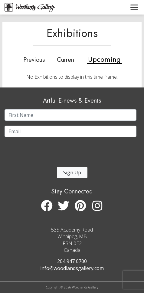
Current (66, 60)
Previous (34, 60)
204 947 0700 (72, 261)
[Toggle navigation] (134, 7)
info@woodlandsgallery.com (72, 268)
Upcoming (104, 59)
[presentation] (42, 153)
